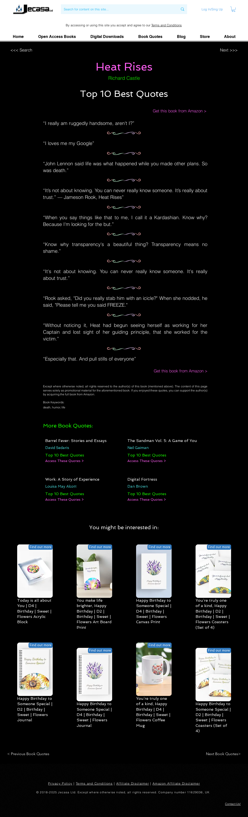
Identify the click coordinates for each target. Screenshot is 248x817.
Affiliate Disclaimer (132, 783)
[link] (233, 9)
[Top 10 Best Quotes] (64, 455)
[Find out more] (41, 547)
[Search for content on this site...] (117, 9)
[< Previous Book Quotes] (29, 754)
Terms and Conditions (166, 25)
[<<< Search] (40, 49)
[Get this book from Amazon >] (174, 111)
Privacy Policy (60, 783)
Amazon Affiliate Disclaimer (176, 783)
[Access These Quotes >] (64, 461)
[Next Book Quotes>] (222, 754)
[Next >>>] (207, 49)
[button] (229, 37)
